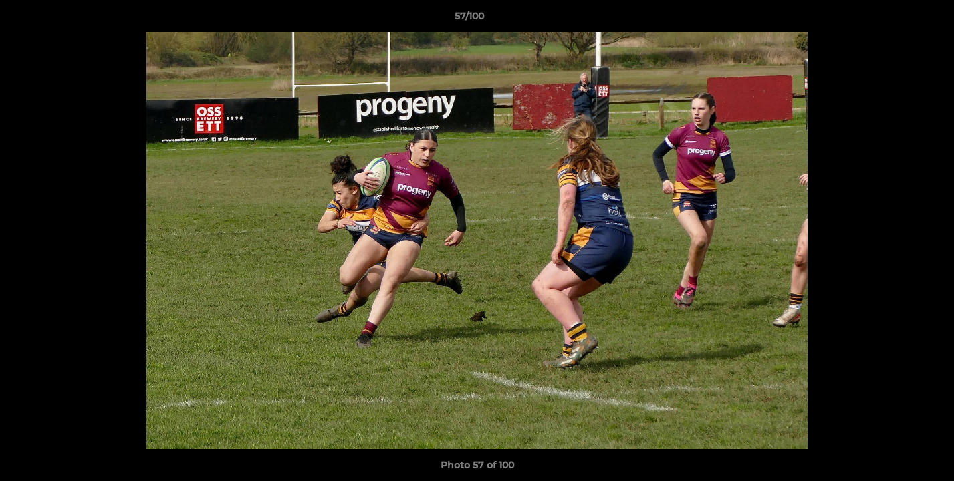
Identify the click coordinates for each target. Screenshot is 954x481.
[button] (898, 19)
